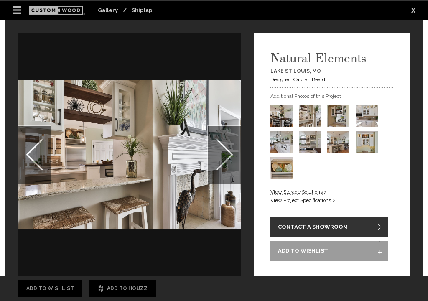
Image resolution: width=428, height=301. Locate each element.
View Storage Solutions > (298, 192)
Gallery (108, 10)
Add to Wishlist (50, 288)
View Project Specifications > (302, 200)
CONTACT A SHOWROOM (313, 227)
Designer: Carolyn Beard (297, 79)
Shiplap (142, 10)
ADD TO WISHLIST (303, 253)
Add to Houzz (123, 289)
